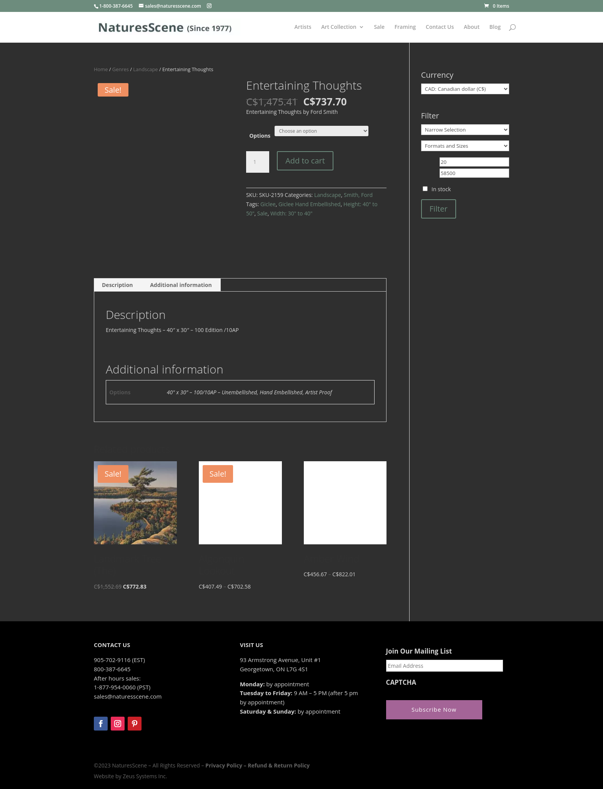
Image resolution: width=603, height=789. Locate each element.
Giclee (268, 204)
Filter (439, 209)
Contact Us (440, 27)
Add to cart (305, 160)
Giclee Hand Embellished (309, 204)
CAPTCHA (401, 682)
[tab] (117, 285)
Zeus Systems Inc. (145, 776)
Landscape (145, 69)
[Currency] (465, 88)
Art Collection (338, 27)
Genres (120, 69)
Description (117, 285)
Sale (379, 27)
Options (259, 135)
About (472, 27)
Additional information (181, 285)
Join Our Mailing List (419, 651)
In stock (441, 189)
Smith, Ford (358, 195)
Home (101, 69)
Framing (405, 27)
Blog (495, 27)
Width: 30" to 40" (291, 213)
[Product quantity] (257, 162)
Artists (303, 27)
